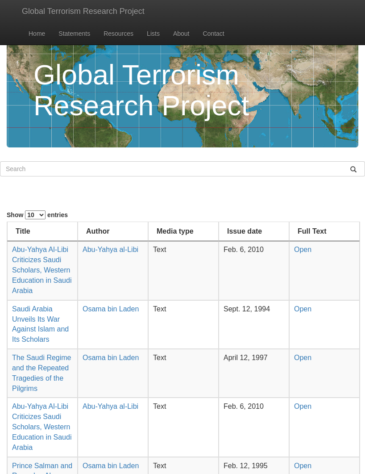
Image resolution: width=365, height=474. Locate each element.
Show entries (37, 214)
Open (302, 249)
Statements (74, 33)
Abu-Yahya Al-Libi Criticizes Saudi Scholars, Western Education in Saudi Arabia (41, 270)
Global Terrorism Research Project (83, 11)
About (181, 33)
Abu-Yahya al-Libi (110, 249)
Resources (118, 33)
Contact (213, 33)
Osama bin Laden (111, 309)
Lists (153, 33)
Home (37, 33)
